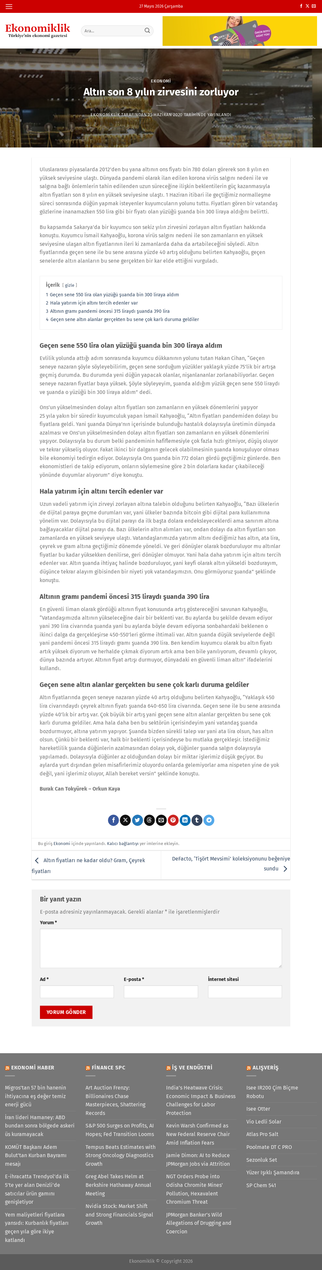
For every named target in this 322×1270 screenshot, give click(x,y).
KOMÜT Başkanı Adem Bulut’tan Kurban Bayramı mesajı (36, 1155)
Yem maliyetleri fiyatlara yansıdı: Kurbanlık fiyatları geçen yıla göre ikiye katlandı (37, 1227)
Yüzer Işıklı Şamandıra (273, 1172)
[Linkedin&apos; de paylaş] (185, 820)
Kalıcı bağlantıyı (123, 843)
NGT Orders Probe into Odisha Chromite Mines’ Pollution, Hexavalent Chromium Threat (194, 1189)
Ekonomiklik (105, 114)
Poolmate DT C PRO (269, 1147)
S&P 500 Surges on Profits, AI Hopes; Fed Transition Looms (120, 1130)
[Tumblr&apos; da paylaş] (197, 820)
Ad (44, 979)
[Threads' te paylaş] (149, 820)
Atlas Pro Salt (262, 1134)
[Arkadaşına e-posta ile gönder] (161, 820)
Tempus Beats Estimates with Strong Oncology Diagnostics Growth (121, 1155)
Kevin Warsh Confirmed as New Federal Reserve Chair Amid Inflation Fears (198, 1134)
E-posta (134, 979)
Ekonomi (161, 81)
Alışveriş (266, 1067)
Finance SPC (108, 1067)
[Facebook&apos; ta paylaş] (113, 820)
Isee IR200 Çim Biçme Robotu (272, 1092)
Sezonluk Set (261, 1160)
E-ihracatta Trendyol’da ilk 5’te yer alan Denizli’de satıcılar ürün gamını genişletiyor (37, 1189)
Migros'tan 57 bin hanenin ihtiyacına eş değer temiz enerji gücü (35, 1096)
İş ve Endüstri (192, 1067)
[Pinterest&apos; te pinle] (173, 820)
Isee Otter (258, 1109)
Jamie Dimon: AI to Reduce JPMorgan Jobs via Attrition (198, 1159)
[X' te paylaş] (125, 820)
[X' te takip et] (307, 6)
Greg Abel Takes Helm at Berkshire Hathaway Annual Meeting (118, 1184)
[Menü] (9, 6)
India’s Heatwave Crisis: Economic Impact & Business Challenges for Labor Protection (200, 1100)
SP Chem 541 (261, 1185)
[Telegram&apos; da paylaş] (208, 820)
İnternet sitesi (223, 979)
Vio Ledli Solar (263, 1122)
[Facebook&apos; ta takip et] (301, 6)
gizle (69, 285)
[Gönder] (147, 30)
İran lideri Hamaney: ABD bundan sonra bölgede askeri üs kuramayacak (40, 1125)
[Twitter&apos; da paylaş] (137, 820)
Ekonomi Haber (32, 1067)
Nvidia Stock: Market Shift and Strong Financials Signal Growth (119, 1214)
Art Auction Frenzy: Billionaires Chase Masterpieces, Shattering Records (115, 1100)
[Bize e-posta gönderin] (314, 6)
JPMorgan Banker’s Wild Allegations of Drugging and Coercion (199, 1223)
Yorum (48, 923)
